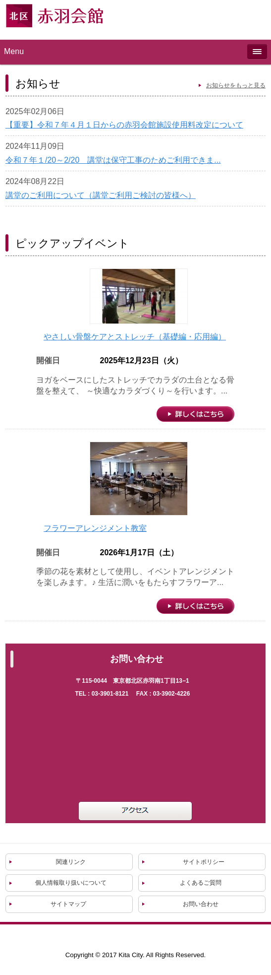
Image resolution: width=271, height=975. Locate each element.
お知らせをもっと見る (236, 85)
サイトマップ (68, 904)
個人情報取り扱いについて (71, 882)
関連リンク (71, 861)
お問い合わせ (200, 904)
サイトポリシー (203, 861)
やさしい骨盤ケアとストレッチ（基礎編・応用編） (135, 336)
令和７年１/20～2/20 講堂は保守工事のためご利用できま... (113, 160)
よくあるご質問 (200, 882)
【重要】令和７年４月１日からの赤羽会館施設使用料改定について (124, 125)
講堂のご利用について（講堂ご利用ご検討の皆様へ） (100, 195)
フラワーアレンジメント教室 (95, 528)
